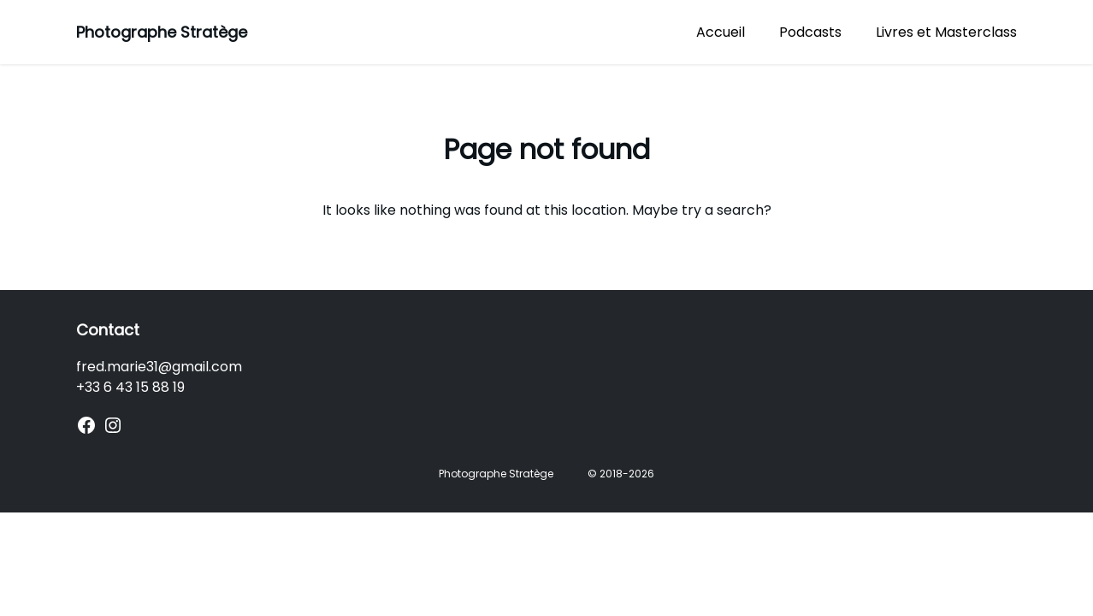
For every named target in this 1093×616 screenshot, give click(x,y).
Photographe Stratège (161, 32)
